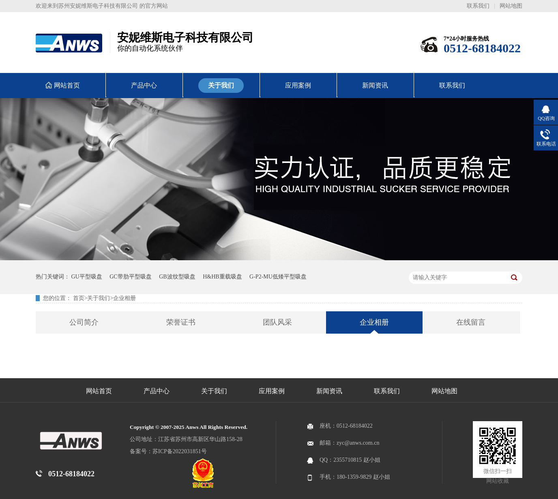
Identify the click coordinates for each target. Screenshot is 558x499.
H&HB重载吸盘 (222, 277)
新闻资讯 (329, 391)
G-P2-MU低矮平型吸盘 (278, 277)
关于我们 (98, 298)
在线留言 (470, 322)
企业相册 (124, 298)
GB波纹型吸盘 (177, 277)
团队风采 (277, 322)
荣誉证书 (180, 322)
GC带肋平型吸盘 (130, 277)
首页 (78, 298)
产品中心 (157, 391)
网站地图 (511, 6)
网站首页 (99, 391)
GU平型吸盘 (86, 277)
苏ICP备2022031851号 (179, 451)
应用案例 (272, 391)
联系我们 (478, 6)
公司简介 (84, 322)
